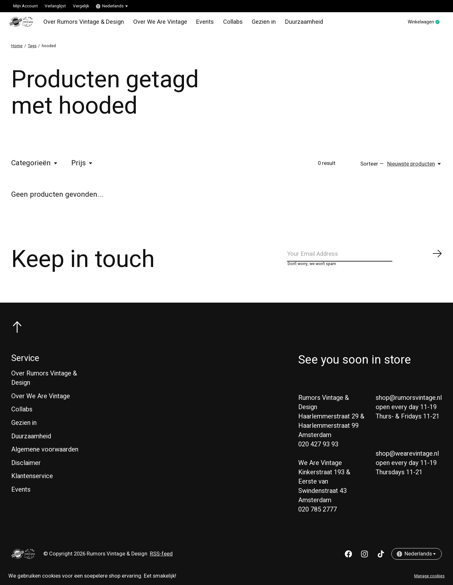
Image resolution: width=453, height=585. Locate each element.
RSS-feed (161, 561)
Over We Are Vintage (154, 24)
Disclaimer (26, 470)
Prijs (82, 167)
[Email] (365, 259)
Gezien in (253, 24)
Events (197, 24)
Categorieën (34, 167)
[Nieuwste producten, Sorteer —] (414, 167)
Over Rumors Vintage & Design (83, 24)
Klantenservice (32, 483)
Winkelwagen (420, 24)
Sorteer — (372, 167)
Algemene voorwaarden (44, 456)
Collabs (223, 24)
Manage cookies (429, 576)
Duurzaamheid (291, 24)
